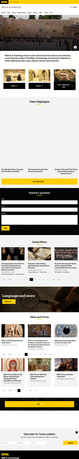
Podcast (39, 86)
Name (2, 199)
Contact (46, 12)
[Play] (75, 47)
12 (40, 279)
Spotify (29, 12)
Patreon (35, 12)
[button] (73, 7)
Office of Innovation (14, 2)
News (8, 12)
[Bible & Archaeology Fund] (65, 75)
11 (36, 279)
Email (2, 206)
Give (51, 12)
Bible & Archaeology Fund (65, 86)
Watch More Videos (39, 181)
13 (44, 279)
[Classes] (14, 75)
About (40, 12)
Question (3, 213)
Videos (14, 12)
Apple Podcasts (21, 12)
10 (32, 280)
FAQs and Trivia (39, 317)
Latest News (39, 241)
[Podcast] (39, 75)
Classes (3, 12)
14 (48, 279)
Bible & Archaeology (11, 7)
